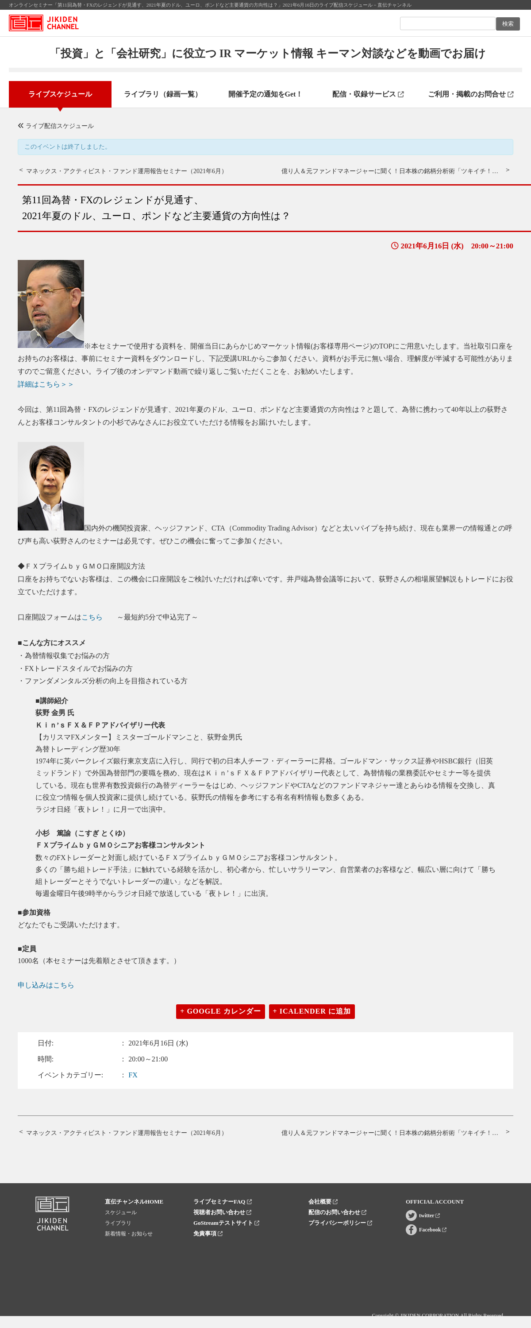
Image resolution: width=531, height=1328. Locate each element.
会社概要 (323, 1201)
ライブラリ (118, 1223)
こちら (92, 617)
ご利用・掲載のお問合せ (471, 94)
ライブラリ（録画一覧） (163, 94)
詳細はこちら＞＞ (46, 384)
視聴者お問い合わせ (222, 1212)
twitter (429, 1215)
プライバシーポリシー (340, 1223)
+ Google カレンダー (220, 1011)
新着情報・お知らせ (129, 1234)
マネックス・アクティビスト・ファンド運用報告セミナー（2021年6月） (126, 171)
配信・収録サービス (368, 94)
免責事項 (208, 1233)
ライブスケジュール (60, 94)
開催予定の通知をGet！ (265, 94)
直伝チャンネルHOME (134, 1201)
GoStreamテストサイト (226, 1223)
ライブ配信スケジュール (56, 126)
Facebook (432, 1230)
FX (132, 1075)
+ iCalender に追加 (312, 1011)
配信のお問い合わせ (337, 1212)
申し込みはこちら (46, 985)
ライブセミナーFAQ (222, 1201)
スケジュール (121, 1212)
